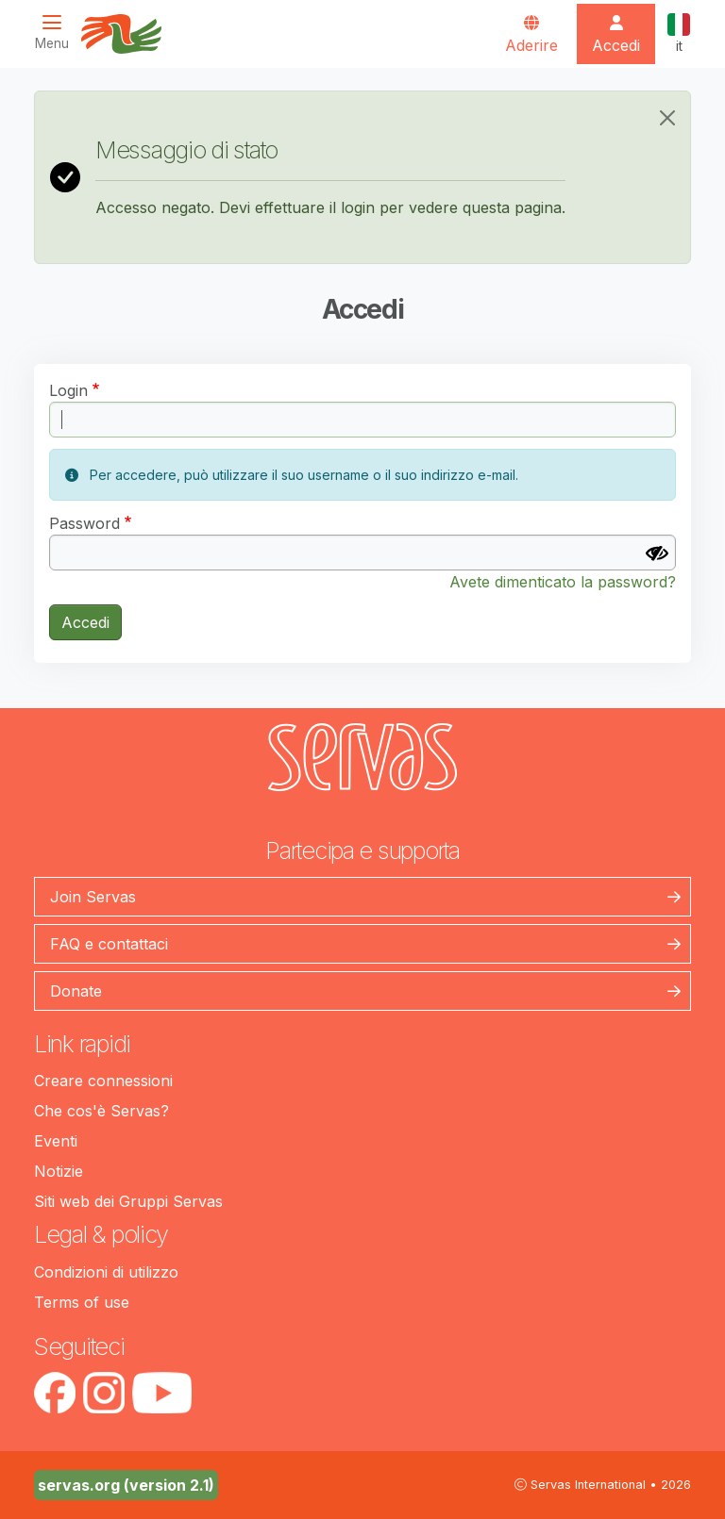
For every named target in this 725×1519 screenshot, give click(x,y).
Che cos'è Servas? (101, 1110)
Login (68, 390)
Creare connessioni (103, 1080)
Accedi (85, 622)
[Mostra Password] (657, 553)
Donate (76, 991)
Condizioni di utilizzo (106, 1272)
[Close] (667, 117)
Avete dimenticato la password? (562, 581)
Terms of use (81, 1302)
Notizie (58, 1171)
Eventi (55, 1140)
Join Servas (93, 896)
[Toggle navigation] (57, 32)
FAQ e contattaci (109, 943)
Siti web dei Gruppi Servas (128, 1201)
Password (84, 523)
